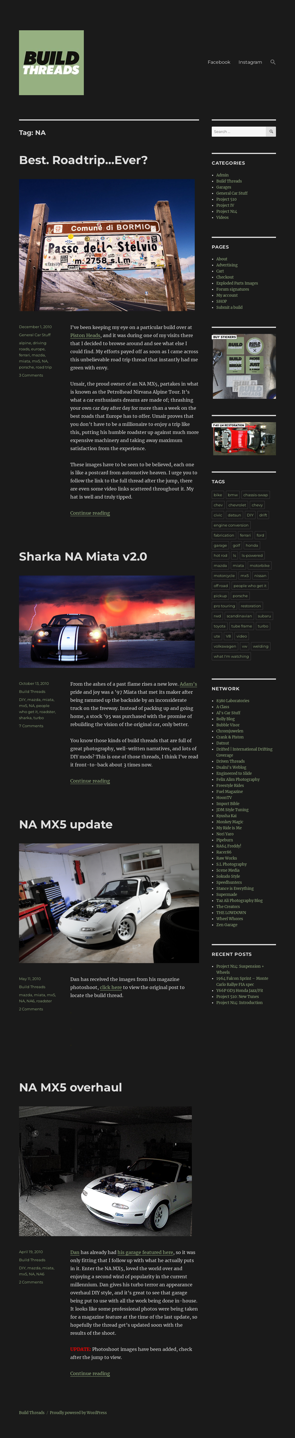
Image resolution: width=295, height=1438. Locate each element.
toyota (220, 626)
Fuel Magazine (229, 791)
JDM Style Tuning (232, 809)
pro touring (224, 606)
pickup (220, 595)
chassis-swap (255, 495)
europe (38, 349)
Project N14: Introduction (239, 1002)
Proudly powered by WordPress (78, 1412)
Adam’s (188, 684)
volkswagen (225, 646)
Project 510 (226, 199)
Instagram (250, 62)
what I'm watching (231, 656)
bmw (233, 495)
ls (234, 555)
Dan (75, 1252)
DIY (22, 699)
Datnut (222, 743)
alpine (25, 343)
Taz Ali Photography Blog (239, 900)
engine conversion (231, 525)
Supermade (226, 894)
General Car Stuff (34, 334)
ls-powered (252, 555)
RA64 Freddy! (228, 846)
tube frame (241, 626)
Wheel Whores (229, 918)
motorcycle (224, 575)
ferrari (24, 355)
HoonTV (224, 797)
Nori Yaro (225, 834)
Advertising (227, 265)
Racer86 (224, 852)
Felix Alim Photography (238, 779)
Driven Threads (230, 761)
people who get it (250, 585)
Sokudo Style (228, 876)
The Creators (228, 906)
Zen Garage (226, 924)
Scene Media (227, 870)
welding (260, 646)
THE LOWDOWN (231, 912)
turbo (38, 717)
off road (221, 585)
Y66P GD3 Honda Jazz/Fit (239, 990)
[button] (273, 62)
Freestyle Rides (230, 785)
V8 (228, 636)
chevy (257, 505)
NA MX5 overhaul (70, 1087)
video (242, 636)
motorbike (260, 565)
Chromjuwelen (229, 731)
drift (263, 515)
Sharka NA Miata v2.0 (83, 556)
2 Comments (31, 1009)
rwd (217, 616)
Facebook (219, 62)
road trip (44, 367)
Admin (222, 175)
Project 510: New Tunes (237, 996)
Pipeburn (224, 840)
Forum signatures (232, 289)
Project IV (225, 205)
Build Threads (32, 691)
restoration (251, 606)
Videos (222, 217)
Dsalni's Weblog (231, 767)
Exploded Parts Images (237, 283)
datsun (234, 515)
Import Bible (227, 803)
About (221, 259)
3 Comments (31, 375)
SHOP (221, 301)
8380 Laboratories (232, 700)
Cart (220, 271)
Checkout (225, 277)
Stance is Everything (235, 888)
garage (220, 545)
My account (227, 295)
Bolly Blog (225, 719)
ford (260, 535)
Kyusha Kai (226, 815)
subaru (264, 616)
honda (252, 545)
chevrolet (237, 505)
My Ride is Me (229, 828)
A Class (222, 706)
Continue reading (90, 513)
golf (236, 545)
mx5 (36, 361)
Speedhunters (229, 882)
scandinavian (239, 616)
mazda (38, 355)
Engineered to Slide (234, 773)
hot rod (220, 555)
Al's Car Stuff (228, 712)
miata (24, 361)
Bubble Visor (228, 725)
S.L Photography (231, 864)
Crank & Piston (230, 737)
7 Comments (31, 725)
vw (244, 646)
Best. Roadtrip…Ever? (83, 160)
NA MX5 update (66, 824)
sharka (25, 717)
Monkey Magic (229, 821)
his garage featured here (145, 1252)
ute (217, 636)
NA (45, 361)
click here (111, 987)
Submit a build (229, 307)
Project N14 (226, 211)
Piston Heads (85, 335)
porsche (26, 367)
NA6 (31, 1001)
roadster (47, 711)
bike (218, 495)
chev (218, 505)
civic (218, 515)
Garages (223, 187)
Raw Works (226, 858)
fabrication (224, 535)
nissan (260, 575)
